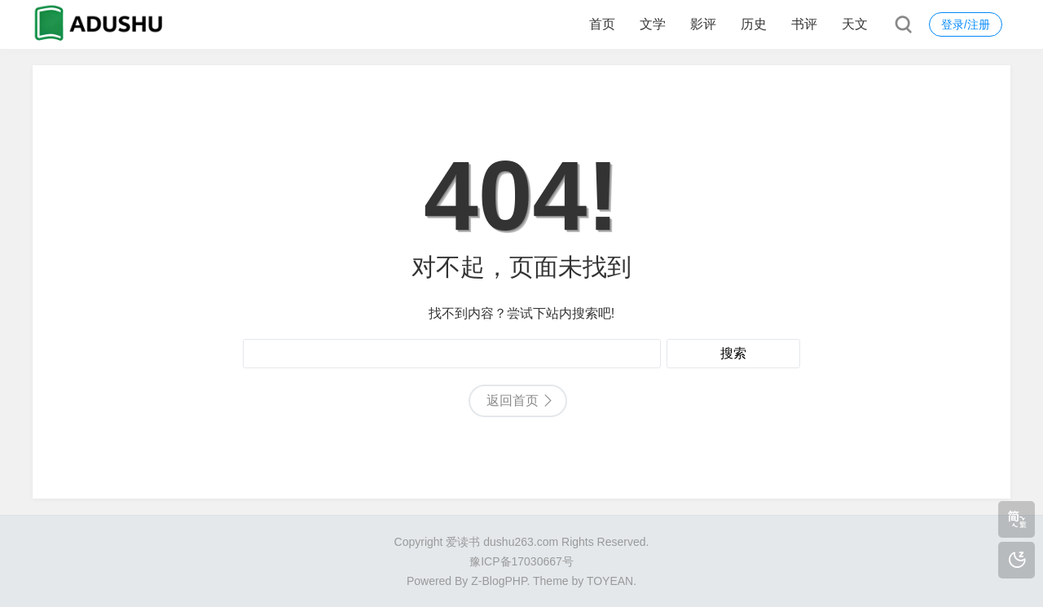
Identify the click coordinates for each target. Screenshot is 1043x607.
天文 (855, 24)
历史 (754, 24)
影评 (703, 24)
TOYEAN (610, 580)
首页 (602, 24)
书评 (804, 24)
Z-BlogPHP (498, 580)
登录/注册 (965, 24)
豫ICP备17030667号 (521, 561)
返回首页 (512, 400)
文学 (653, 24)
